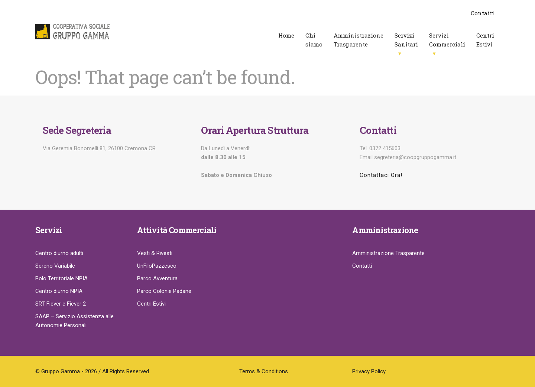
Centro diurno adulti (59, 253)
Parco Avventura (157, 278)
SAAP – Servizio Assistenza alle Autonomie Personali (74, 321)
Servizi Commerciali (447, 40)
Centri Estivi (485, 40)
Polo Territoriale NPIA (61, 278)
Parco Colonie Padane (164, 291)
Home (286, 35)
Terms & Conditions (263, 371)
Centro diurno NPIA (58, 291)
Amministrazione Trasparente (358, 40)
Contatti (482, 13)
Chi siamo (313, 40)
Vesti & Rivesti (154, 253)
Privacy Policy (369, 371)
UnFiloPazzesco (156, 265)
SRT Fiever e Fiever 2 (60, 303)
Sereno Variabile (55, 265)
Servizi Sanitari (406, 40)
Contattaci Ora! (381, 175)
